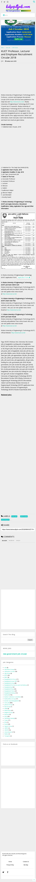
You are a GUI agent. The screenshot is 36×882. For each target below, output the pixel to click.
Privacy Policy (10, 865)
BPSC (5, 675)
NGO (5, 716)
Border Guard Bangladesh (11, 701)
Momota (6, 714)
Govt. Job (8, 47)
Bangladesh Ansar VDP (10, 681)
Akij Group (7, 673)
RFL (5, 722)
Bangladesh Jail (8, 687)
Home (2, 47)
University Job (8, 732)
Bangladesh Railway (9, 693)
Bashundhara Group (10, 699)
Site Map (26, 865)
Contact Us (26, 861)
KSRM (5, 708)
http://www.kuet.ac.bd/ (17, 102)
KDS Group (7, 706)
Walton (6, 734)
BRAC (5, 677)
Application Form (24, 277)
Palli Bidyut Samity (9, 718)
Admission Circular (9, 671)
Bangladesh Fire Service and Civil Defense (15, 685)
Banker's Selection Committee (12, 697)
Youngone (7, 736)
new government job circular (15, 654)
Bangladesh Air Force (10, 679)
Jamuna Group (8, 704)
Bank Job (6, 695)
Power (6, 720)
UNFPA (6, 728)
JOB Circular (15, 47)
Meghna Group (8, 712)
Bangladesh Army (9, 683)
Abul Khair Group (9, 669)
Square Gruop (8, 726)
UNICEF (6, 730)
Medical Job (7, 710)
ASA (5, 667)
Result (6, 724)
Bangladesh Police (9, 691)
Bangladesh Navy (9, 689)
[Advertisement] (17, 78)
